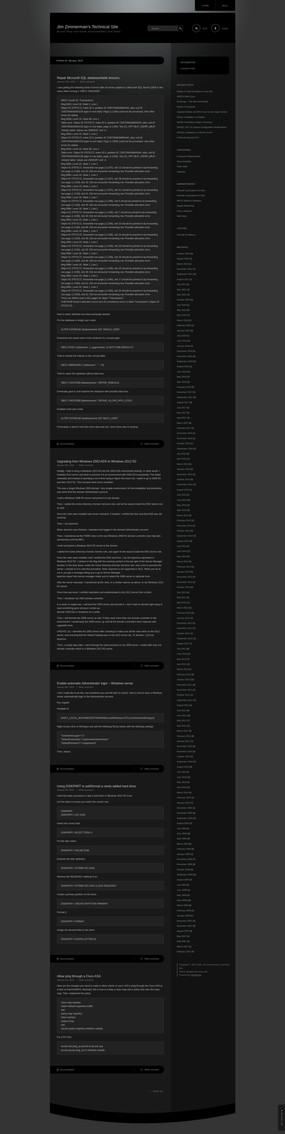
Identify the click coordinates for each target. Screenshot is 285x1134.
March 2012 (182, 669)
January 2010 (183, 803)
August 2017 (183, 402)
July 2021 (181, 284)
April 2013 (182, 602)
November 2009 (184, 813)
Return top (158, 1091)
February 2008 (184, 910)
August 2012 (183, 643)
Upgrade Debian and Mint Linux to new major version (202, 112)
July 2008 (181, 885)
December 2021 (184, 269)
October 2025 (183, 253)
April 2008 (182, 900)
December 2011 (184, 685)
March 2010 (182, 792)
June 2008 (182, 890)
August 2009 (183, 823)
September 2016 (185, 448)
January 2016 (183, 469)
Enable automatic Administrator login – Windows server (95, 683)
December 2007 (184, 921)
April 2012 (182, 664)
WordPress (196, 975)
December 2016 (184, 433)
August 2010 (183, 767)
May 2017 (181, 413)
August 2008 (183, 879)
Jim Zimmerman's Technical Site (87, 26)
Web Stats (182, 216)
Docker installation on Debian (191, 117)
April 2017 (182, 418)
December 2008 (184, 859)
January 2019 (183, 346)
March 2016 (182, 464)
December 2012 (184, 623)
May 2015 (181, 505)
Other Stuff (182, 166)
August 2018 (183, 366)
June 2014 (182, 551)
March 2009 (182, 844)
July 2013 (181, 592)
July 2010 (181, 772)
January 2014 (183, 572)
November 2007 (184, 926)
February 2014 (184, 567)
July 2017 (181, 407)
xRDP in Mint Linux (186, 96)
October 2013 (183, 587)
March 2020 (182, 320)
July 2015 (181, 495)
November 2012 (184, 628)
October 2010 (183, 756)
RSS (205, 28)
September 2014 (185, 536)
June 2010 (182, 777)
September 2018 (185, 361)
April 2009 (182, 838)
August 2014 (183, 541)
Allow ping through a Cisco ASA (79, 976)
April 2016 (182, 459)
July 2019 (181, 336)
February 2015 (184, 520)
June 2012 (182, 654)
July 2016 (181, 454)
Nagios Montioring (185, 206)
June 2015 (182, 500)
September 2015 (185, 484)
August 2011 (183, 705)
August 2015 (183, 490)
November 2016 (184, 438)
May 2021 (181, 289)
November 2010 (184, 751)
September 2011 (185, 700)
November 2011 (184, 690)
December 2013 (184, 577)
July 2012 (181, 649)
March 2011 (182, 731)
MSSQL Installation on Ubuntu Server (195, 132)
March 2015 (182, 515)
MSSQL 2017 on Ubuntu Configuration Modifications (202, 127)
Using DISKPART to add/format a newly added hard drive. (97, 786)
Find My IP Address (186, 235)
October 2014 (183, 531)
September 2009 (185, 818)
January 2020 (183, 330)
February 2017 (184, 428)
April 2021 (182, 294)
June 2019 (182, 341)
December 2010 (184, 746)
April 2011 (182, 726)
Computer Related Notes (189, 156)
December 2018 (184, 351)
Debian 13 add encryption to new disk (195, 91)
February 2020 (184, 325)
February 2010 (184, 797)
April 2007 (182, 941)
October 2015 (183, 479)
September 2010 (185, 761)
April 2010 (182, 787)
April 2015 (182, 510)
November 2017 (184, 392)
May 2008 (181, 895)
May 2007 (181, 936)
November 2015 (184, 474)
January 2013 (183, 618)
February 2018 (184, 387)
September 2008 (185, 874)
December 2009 (184, 808)
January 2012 (183, 679)
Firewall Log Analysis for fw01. (191, 190)
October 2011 (183, 695)
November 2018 (184, 356)
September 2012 (185, 638)
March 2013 (182, 608)
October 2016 (183, 443)
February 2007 (184, 951)
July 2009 (181, 828)
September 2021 (185, 274)
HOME (205, 5)
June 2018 (182, 371)
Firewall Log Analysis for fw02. (191, 195)
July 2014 (181, 546)
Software (181, 172)
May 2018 (181, 377)
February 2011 (184, 736)
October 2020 (183, 300)
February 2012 (184, 674)
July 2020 (181, 305)
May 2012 (181, 659)
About (225, 5)
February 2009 (184, 849)
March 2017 (182, 423)
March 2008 (182, 905)
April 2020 (182, 315)
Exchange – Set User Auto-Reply (192, 101)
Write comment (87, 82)
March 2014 (182, 561)
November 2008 (184, 864)
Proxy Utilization (184, 211)
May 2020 (181, 310)
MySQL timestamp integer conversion (195, 122)
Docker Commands (186, 107)
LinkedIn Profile (187, 68)
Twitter (225, 28)
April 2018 (182, 382)
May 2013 (181, 597)
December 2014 (184, 526)
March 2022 (182, 264)
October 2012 (183, 633)
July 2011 (181, 710)
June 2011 (182, 715)
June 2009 (182, 833)
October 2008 (183, 869)
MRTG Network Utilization (189, 201)
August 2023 (183, 258)
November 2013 (184, 582)
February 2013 (184, 613)
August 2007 (183, 931)
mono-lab (202, 971)
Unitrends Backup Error (188, 137)
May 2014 (181, 556)
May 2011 (181, 720)
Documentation (67, 444)
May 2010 (181, 782)
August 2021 (183, 279)
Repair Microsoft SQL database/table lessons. (88, 78)
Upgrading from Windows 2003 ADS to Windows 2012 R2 (96, 461)
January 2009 (183, 854)
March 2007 (182, 946)
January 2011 (183, 741)
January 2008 (183, 915)
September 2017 (185, 397)
